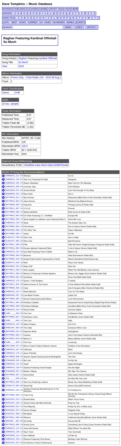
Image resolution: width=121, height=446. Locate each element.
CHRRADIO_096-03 (14, 187)
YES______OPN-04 (14, 378)
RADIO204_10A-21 (14, 403)
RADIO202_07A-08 (14, 443)
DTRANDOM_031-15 (14, 371)
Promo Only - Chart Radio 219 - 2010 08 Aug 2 (36, 77)
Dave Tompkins (13, 4)
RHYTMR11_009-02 (14, 273)
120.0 (25, 146)
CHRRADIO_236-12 (14, 432)
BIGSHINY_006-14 (14, 414)
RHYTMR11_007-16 (14, 208)
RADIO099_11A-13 (14, 435)
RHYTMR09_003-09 (14, 277)
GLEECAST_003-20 (14, 241)
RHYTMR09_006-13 (14, 212)
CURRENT (33, 22)
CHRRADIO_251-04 (14, 252)
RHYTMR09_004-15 (14, 299)
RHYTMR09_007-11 (14, 375)
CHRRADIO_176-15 (14, 281)
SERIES (70, 22)
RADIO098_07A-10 (14, 410)
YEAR (68, 9)
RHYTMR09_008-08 (14, 306)
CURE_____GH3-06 (14, 313)
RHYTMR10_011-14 (14, 197)
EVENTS (81, 22)
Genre (5, 92)
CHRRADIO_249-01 (14, 179)
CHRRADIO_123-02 (14, 428)
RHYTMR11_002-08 (14, 302)
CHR (17, 92)
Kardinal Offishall (47, 58)
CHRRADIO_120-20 (14, 324)
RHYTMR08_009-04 (14, 357)
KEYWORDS (59, 22)
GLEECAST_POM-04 (14, 237)
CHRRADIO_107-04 (14, 349)
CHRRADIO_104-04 (14, 390)
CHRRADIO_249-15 (14, 223)
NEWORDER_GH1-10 (14, 194)
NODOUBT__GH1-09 (14, 421)
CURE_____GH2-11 (14, 321)
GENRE (43, 9)
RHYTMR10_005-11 (14, 382)
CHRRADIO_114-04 (14, 364)
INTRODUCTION (11, 9)
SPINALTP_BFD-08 (14, 386)
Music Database (40, 4)
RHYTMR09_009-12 (14, 288)
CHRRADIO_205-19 (14, 183)
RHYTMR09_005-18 (14, 205)
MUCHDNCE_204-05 (14, 266)
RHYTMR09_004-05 (14, 255)
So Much (23, 62)
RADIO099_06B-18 (14, 230)
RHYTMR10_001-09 (14, 216)
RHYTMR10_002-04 (14, 201)
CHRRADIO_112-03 (14, 176)
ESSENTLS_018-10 (14, 263)
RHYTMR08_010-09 (14, 259)
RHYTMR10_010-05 (14, 339)
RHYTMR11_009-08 (14, 417)
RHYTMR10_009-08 (14, 248)
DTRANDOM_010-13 (14, 360)
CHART (22, 22)
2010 (21, 66)
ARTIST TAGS (56, 9)
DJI (41, 22)
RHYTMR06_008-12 (14, 395)
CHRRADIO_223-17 (14, 292)
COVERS (33, 9)
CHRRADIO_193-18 (14, 310)
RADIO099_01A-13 (14, 407)
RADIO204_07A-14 (14, 399)
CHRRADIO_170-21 (14, 353)
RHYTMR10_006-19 (14, 425)
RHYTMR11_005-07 (14, 270)
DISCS (24, 9)
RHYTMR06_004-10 (14, 226)
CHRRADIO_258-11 (14, 439)
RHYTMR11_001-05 (14, 284)
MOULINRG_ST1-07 (14, 346)
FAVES (47, 22)
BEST (14, 22)
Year (4, 66)
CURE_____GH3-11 (14, 342)
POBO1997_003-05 (14, 328)
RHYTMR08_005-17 (14, 234)
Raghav (23, 58)
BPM (75, 9)
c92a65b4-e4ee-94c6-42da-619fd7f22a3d (46, 165)
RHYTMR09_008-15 (14, 219)
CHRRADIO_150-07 (14, 368)
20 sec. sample (10, 103)
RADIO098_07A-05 (14, 190)
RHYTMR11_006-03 (14, 245)
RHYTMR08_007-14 (14, 317)
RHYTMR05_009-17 (14, 335)
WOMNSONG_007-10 (14, 295)
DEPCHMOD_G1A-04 (14, 331)
